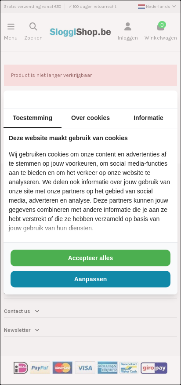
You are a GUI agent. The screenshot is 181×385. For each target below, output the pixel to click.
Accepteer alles (90, 258)
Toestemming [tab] (32, 117)
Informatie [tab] (148, 117)
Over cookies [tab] (90, 117)
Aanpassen (90, 279)
